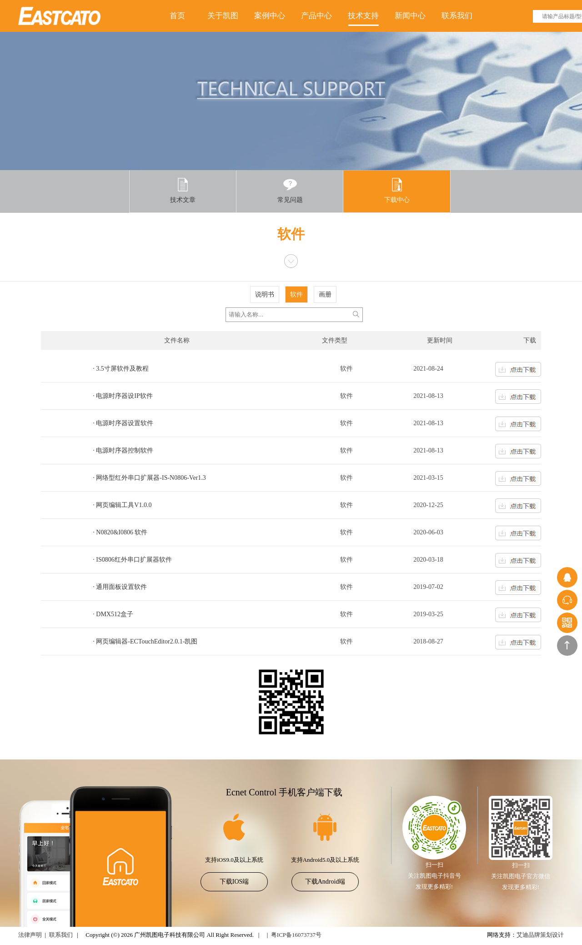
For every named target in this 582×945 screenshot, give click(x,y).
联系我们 (457, 15)
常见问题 (290, 190)
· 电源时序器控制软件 (123, 450)
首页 (177, 15)
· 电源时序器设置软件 (123, 423)
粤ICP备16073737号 (296, 934)
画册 (325, 294)
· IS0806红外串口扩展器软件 (132, 559)
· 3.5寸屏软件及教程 (121, 368)
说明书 (264, 294)
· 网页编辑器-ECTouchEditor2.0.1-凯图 (145, 641)
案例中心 (269, 15)
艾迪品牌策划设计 (540, 934)
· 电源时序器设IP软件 (122, 395)
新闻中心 (410, 15)
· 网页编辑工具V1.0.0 (122, 505)
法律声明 (30, 934)
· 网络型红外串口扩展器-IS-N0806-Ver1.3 (149, 477)
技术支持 (363, 15)
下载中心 (397, 190)
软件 (296, 294)
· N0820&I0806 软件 (120, 532)
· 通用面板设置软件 (120, 586)
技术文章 (183, 190)
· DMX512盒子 (113, 614)
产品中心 (316, 15)
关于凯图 (222, 15)
